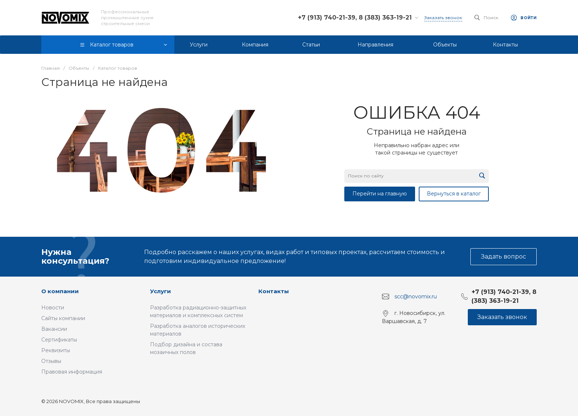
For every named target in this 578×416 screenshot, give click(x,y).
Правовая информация (71, 371)
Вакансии (54, 329)
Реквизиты (55, 350)
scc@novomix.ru (415, 296)
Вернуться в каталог (454, 193)
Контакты (273, 291)
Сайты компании (63, 318)
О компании (60, 291)
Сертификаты (59, 339)
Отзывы (51, 361)
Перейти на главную (379, 193)
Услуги (160, 291)
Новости (52, 307)
